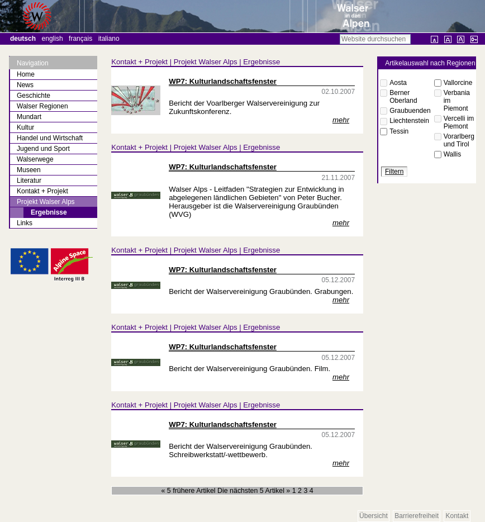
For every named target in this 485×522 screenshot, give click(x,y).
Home (26, 74)
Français (80, 38)
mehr (340, 120)
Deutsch (23, 38)
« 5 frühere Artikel (189, 491)
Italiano (109, 38)
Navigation (33, 63)
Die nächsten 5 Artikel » (254, 491)
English (52, 38)
